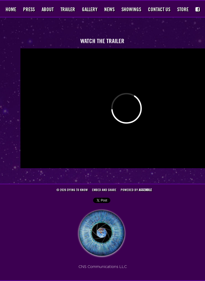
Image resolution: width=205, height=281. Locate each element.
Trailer (67, 9)
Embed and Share (104, 190)
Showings (131, 9)
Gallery (89, 9)
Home (11, 9)
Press (29, 9)
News (109, 9)
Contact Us (159, 9)
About (48, 9)
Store (183, 9)
